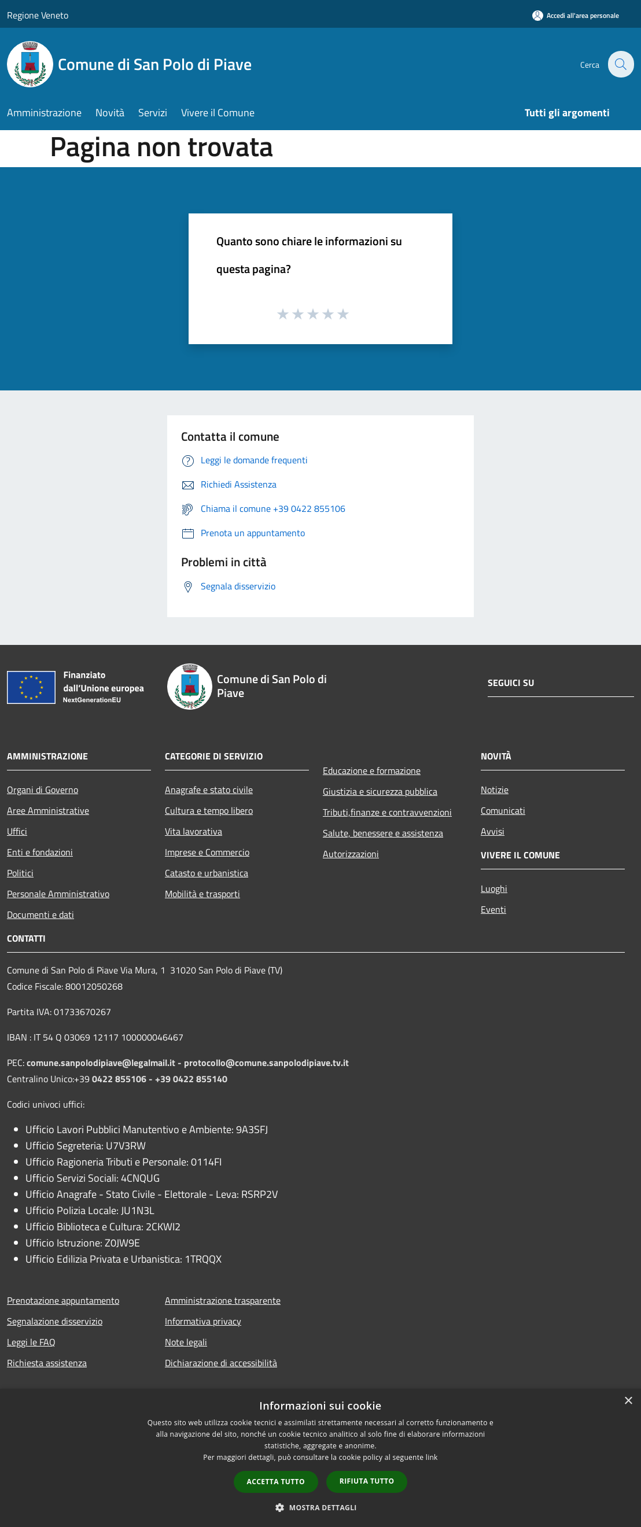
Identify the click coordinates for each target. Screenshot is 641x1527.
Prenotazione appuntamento (63, 1300)
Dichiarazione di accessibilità (221, 1363)
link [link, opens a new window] (432, 1457)
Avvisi (492, 831)
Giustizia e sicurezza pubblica (380, 791)
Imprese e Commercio (207, 852)
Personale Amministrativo (58, 894)
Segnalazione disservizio (54, 1321)
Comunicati (503, 810)
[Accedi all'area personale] (575, 15)
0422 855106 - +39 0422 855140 (159, 1079)
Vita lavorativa (193, 831)
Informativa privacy (203, 1321)
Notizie (495, 789)
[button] (320, 1507)
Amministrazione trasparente (223, 1300)
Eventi (493, 909)
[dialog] (320, 1458)
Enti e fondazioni (40, 852)
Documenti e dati (40, 914)
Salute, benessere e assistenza (383, 833)
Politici (20, 873)
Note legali (186, 1342)
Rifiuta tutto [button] (367, 1481)
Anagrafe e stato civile (209, 789)
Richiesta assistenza (47, 1363)
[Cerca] (620, 64)
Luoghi (494, 888)
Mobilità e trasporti (202, 894)
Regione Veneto (37, 15)
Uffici (17, 831)
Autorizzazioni (351, 854)
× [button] (628, 1401)
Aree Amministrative (48, 810)
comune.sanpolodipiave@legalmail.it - (105, 1062)
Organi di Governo (42, 789)
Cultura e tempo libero (209, 810)
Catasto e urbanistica (206, 873)
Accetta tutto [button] (276, 1482)
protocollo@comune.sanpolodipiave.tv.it (266, 1062)
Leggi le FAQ (31, 1342)
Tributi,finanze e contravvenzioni (387, 812)
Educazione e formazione (372, 770)
